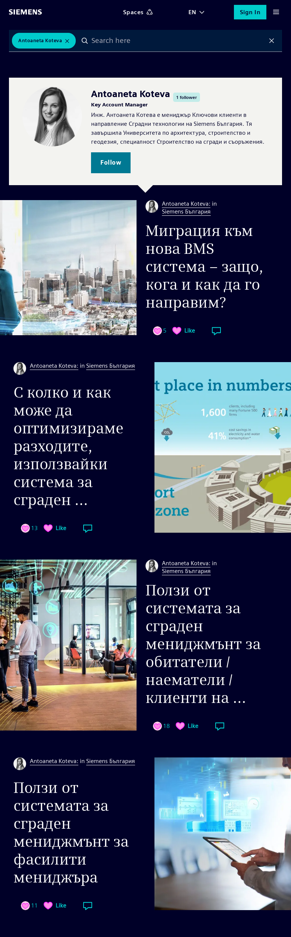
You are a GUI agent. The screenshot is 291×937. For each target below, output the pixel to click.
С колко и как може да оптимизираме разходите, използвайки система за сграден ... (68, 446)
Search (85, 41)
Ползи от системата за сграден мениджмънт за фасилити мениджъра (71, 832)
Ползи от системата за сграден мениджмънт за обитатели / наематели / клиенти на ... (203, 644)
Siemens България (186, 211)
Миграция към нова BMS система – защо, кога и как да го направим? (204, 266)
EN (192, 12)
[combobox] (178, 41)
